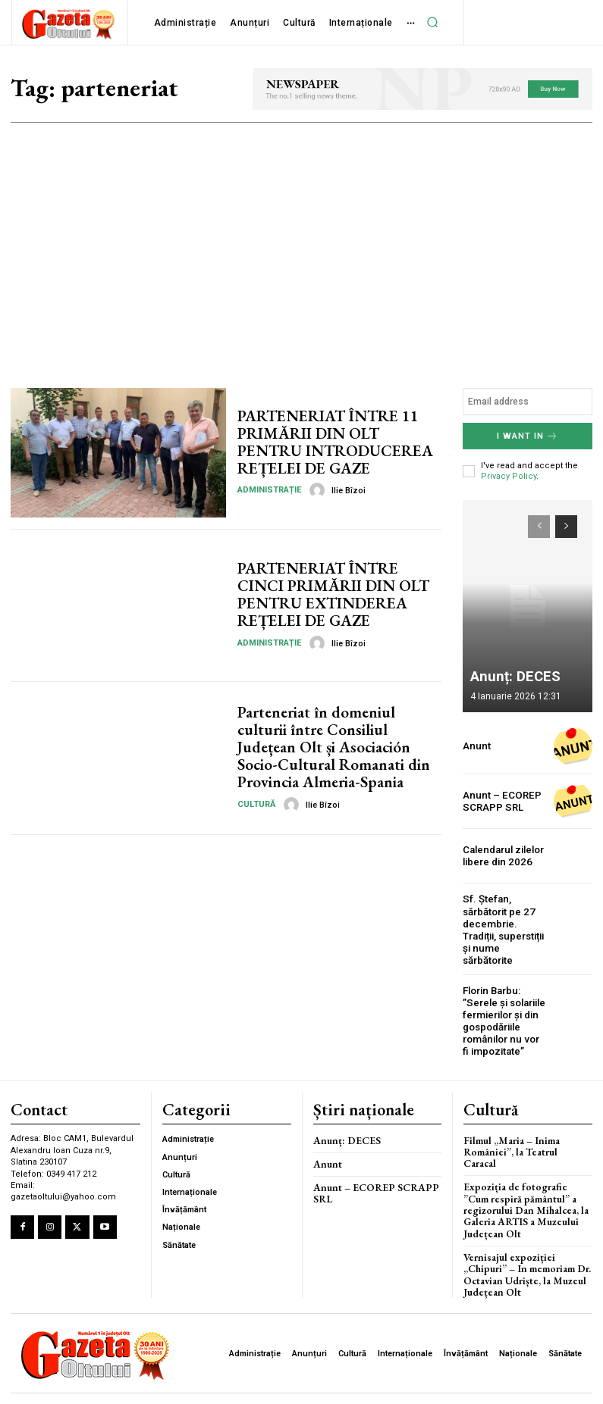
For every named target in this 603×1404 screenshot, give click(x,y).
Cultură (256, 803)
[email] (527, 401)
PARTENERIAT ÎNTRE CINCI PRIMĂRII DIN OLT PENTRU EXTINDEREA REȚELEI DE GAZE (338, 595)
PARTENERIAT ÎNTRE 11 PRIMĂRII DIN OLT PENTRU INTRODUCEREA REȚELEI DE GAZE (338, 442)
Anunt (475, 746)
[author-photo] (319, 489)
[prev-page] (539, 526)
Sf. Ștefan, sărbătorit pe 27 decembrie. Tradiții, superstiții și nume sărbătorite (503, 928)
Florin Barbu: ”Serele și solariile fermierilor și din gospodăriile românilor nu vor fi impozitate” (504, 1018)
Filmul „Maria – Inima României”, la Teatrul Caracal (526, 1141)
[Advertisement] (301, 236)
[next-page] (566, 526)
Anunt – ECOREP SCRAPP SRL (500, 801)
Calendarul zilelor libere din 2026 (502, 856)
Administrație (269, 489)
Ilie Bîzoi (348, 490)
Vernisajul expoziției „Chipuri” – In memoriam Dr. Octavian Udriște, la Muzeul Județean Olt (525, 1254)
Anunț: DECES (508, 678)
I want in (527, 436)
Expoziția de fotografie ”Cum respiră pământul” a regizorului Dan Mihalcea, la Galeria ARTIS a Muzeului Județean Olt (526, 1193)
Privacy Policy (508, 476)
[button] (433, 22)
